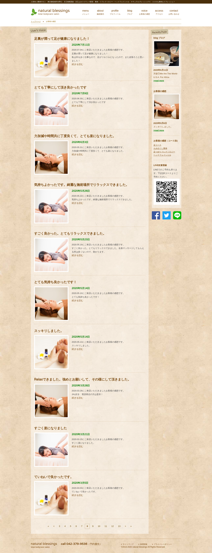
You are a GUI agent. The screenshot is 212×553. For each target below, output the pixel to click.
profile (115, 12)
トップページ (36, 21)
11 (106, 526)
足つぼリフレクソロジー (164, 152)
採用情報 (143, 544)
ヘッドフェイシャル (162, 155)
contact (174, 12)
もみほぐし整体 (160, 148)
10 (99, 526)
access (159, 12)
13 (119, 526)
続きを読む (77, 64)
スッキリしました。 (163, 127)
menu (85, 12)
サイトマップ (128, 544)
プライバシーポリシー (163, 544)
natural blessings (54, 10)
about (100, 12)
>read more (158, 81)
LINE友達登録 (160, 165)
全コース (157, 145)
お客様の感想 (159, 91)
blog (129, 12)
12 (112, 526)
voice (144, 12)
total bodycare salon (48, 14)
